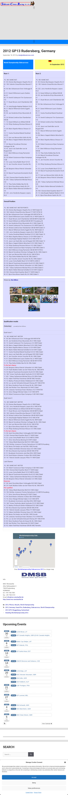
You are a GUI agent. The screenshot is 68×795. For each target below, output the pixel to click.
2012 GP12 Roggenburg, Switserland (17, 610)
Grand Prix (19, 607)
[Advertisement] (34, 25)
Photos (11, 605)
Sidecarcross (35, 607)
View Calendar (47, 723)
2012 (7, 605)
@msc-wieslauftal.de (16, 597)
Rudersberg (26, 607)
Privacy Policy (37, 792)
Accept (34, 777)
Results (17, 605)
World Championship (27, 605)
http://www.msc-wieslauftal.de (13, 599)
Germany (12, 607)
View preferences (34, 788)
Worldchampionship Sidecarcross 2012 (31, 569)
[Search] (31, 754)
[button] (65, 762)
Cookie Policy (29, 792)
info (8, 597)
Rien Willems (14, 280)
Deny (34, 783)
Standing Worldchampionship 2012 (16, 613)
